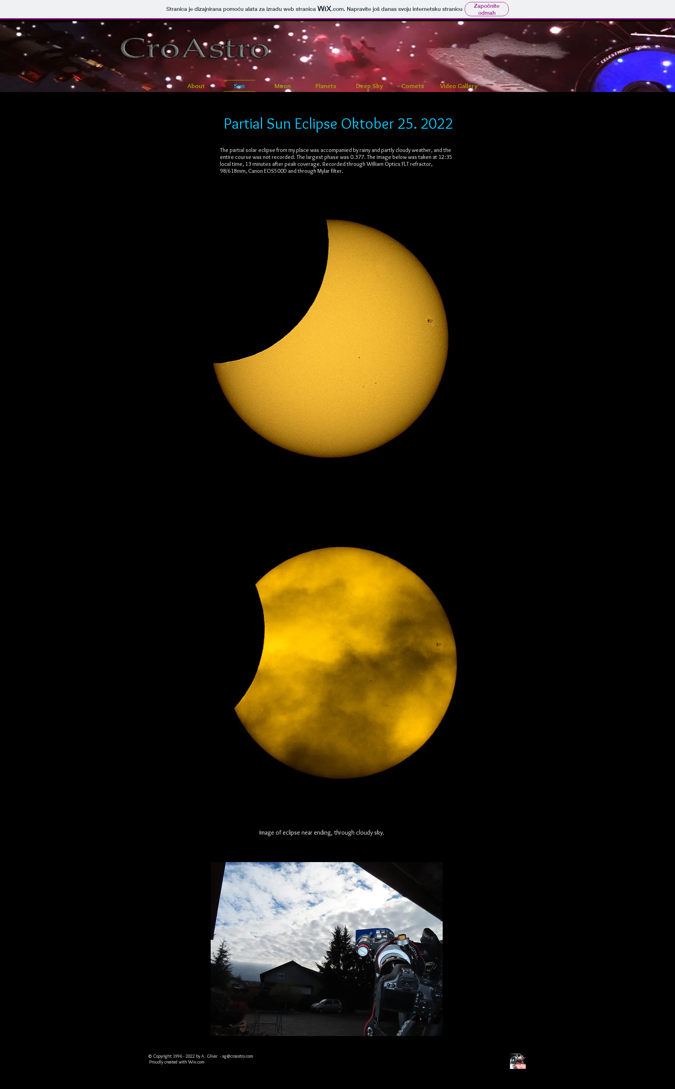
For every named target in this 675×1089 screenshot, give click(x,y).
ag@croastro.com (237, 1056)
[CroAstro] (518, 1061)
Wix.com (196, 1062)
